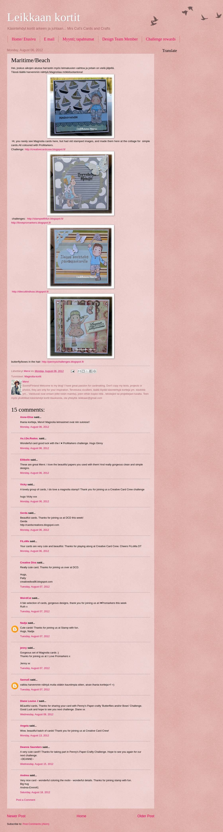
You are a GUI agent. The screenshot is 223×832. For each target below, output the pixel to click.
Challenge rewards (161, 39)
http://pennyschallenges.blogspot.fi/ (62, 361)
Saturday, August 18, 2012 (35, 792)
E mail (49, 39)
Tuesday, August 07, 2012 (35, 586)
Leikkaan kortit (43, 17)
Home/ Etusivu (24, 39)
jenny (23, 647)
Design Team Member (120, 39)
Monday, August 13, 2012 (34, 735)
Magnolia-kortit (32, 376)
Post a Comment (25, 799)
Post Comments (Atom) (36, 823)
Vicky (23, 484)
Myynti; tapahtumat (78, 39)
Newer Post (16, 816)
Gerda (23, 512)
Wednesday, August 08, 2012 (36, 714)
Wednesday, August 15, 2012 (36, 763)
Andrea (24, 775)
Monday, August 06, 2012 (34, 426)
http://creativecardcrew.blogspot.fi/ (45, 149)
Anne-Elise (26, 417)
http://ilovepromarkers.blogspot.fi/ (31, 222)
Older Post (145, 816)
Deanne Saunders (31, 747)
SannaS (24, 679)
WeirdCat (25, 598)
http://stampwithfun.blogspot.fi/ (44, 218)
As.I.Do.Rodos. (29, 438)
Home (81, 816)
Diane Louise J (29, 701)
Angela (24, 725)
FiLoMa (24, 541)
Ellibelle (25, 459)
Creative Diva (28, 562)
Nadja (23, 622)
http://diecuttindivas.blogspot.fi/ (30, 291)
